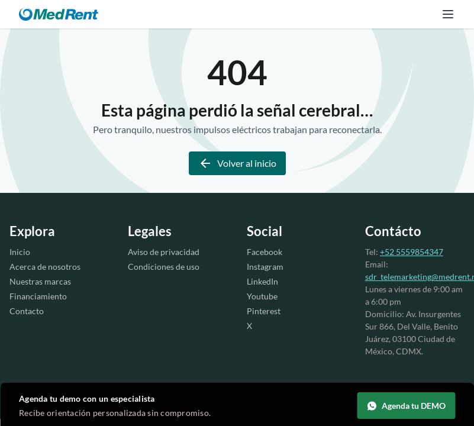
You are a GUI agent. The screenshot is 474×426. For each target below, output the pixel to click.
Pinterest (263, 311)
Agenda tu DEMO (406, 406)
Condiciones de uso (163, 267)
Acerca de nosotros (44, 267)
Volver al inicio (237, 163)
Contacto (26, 311)
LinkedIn (262, 281)
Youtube (262, 296)
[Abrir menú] (448, 14)
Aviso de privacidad (163, 252)
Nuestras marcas (40, 281)
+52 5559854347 (411, 252)
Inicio (19, 252)
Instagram (265, 267)
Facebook (264, 252)
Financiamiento (38, 296)
